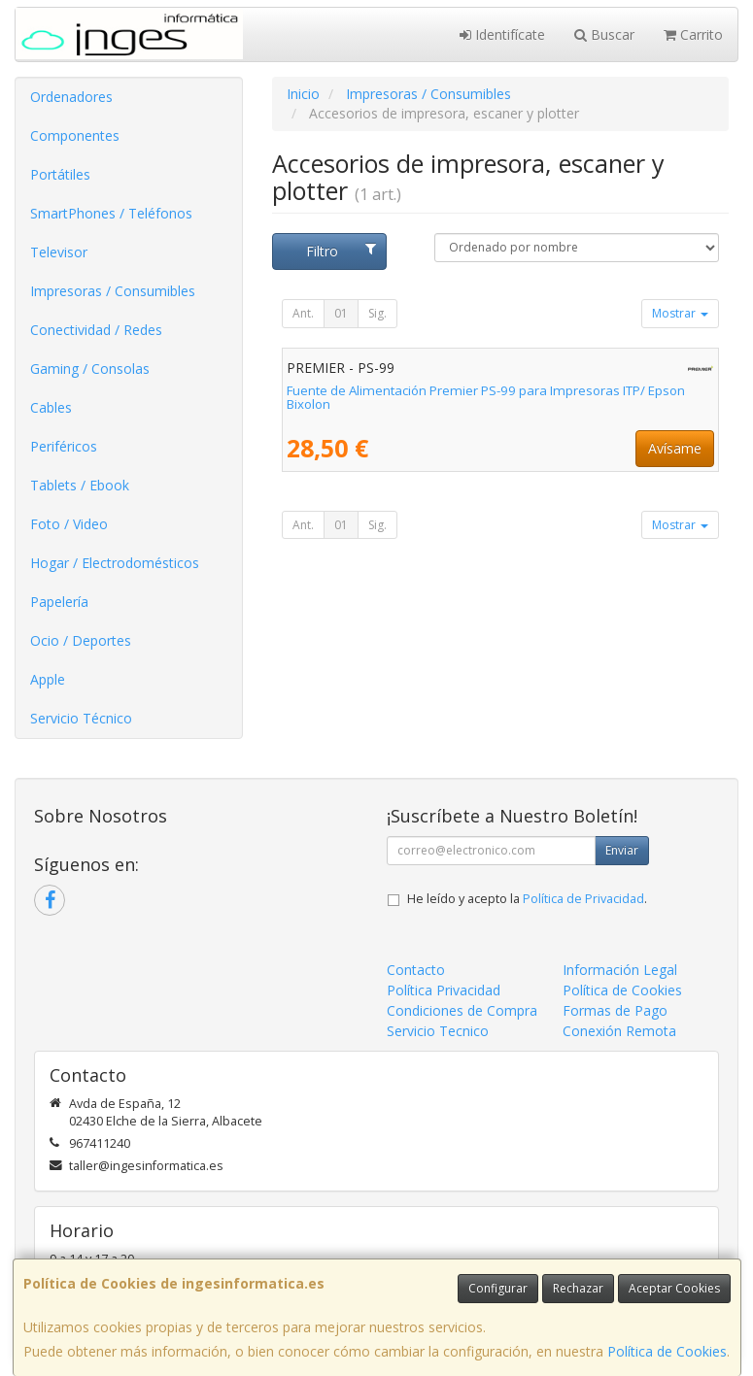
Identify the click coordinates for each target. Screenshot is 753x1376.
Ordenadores (71, 96)
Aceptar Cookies (674, 1288)
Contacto (416, 969)
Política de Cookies (667, 1351)
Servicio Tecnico (438, 1031)
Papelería (59, 601)
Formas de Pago (615, 1010)
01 (341, 313)
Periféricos (63, 446)
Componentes (75, 135)
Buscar (604, 34)
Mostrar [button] (680, 313)
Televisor (58, 252)
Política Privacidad (443, 990)
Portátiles (60, 174)
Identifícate (502, 34)
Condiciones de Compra (462, 1010)
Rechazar (578, 1288)
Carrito (693, 34)
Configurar (498, 1288)
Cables (51, 407)
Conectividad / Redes (96, 329)
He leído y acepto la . (527, 898)
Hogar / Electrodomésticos (114, 563)
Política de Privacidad (583, 898)
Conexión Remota (619, 1031)
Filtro (341, 251)
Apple (47, 679)
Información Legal (620, 969)
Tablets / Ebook (79, 485)
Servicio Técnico (81, 718)
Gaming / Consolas (90, 368)
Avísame (675, 448)
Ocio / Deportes (80, 640)
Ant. (303, 313)
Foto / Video (69, 524)
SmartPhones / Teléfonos (111, 213)
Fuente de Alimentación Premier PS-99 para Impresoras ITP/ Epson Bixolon (486, 398)
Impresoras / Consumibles (112, 291)
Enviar (621, 850)
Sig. (377, 313)
